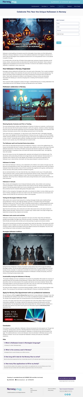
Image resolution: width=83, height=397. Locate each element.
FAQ (31, 392)
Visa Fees (52, 6)
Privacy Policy (50, 390)
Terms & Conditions (52, 388)
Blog (31, 388)
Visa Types (44, 6)
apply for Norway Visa (21, 295)
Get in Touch (77, 6)
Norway (11, 278)
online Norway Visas (45, 305)
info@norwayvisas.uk (74, 1)
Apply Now (61, 6)
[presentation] (64, 38)
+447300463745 (64, 2)
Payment (70, 6)
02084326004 (55, 1)
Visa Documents (35, 6)
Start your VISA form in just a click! (67, 378)
